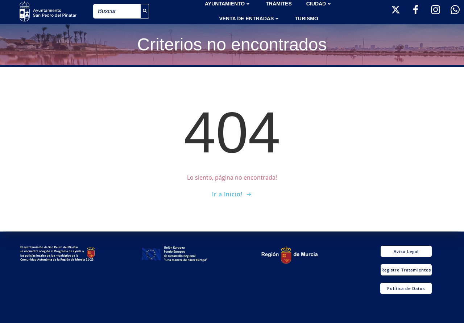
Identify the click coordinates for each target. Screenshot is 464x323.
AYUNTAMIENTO (228, 4)
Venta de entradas (249, 18)
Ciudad (319, 4)
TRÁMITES (279, 4)
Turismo (306, 18)
